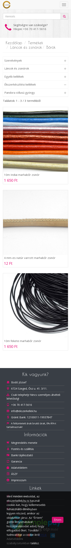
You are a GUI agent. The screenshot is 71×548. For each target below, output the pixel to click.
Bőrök (50, 47)
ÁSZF (14, 474)
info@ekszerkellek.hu (24, 411)
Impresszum (18, 480)
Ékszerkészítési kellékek (20, 84)
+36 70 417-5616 (34, 29)
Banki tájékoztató (22, 455)
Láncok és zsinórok (26, 47)
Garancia (16, 461)
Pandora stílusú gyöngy (19, 92)
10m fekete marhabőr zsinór (22, 341)
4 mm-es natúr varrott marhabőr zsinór (29, 258)
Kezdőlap (14, 43)
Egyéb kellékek (14, 76)
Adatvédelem (19, 467)
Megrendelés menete (24, 443)
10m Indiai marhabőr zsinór (22, 175)
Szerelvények (13, 60)
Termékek (35, 43)
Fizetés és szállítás (22, 449)
